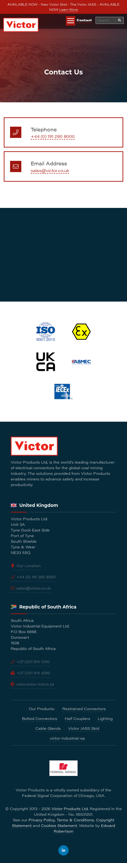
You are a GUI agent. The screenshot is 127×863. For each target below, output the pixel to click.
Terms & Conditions (75, 819)
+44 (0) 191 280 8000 (53, 136)
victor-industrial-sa (67, 738)
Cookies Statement (59, 825)
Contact (84, 20)
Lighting (105, 718)
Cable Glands (48, 728)
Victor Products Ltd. (70, 808)
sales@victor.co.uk (50, 170)
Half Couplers (77, 718)
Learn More (68, 9)
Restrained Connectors (84, 708)
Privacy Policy (42, 819)
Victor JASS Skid (83, 728)
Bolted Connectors (39, 718)
